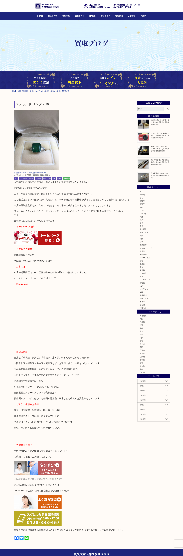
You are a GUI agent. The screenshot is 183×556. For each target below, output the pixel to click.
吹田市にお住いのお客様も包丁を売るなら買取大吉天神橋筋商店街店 (160, 162)
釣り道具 (143, 273)
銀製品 (142, 204)
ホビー (142, 302)
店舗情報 (131, 16)
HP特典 (92, 16)
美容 (141, 292)
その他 (143, 16)
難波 (141, 325)
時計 (141, 217)
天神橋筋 (67, 178)
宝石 (54, 178)
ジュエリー (47, 178)
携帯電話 (143, 295)
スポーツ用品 (145, 258)
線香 (141, 267)
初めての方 (52, 16)
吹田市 (142, 372)
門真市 (142, 350)
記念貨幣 (143, 229)
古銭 (141, 236)
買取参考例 (79, 16)
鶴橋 (141, 363)
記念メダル (144, 232)
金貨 (141, 226)
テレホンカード (146, 248)
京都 (141, 369)
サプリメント (145, 289)
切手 (141, 242)
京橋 (141, 328)
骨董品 (142, 251)
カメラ (142, 220)
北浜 (141, 338)
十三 (141, 331)
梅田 (141, 347)
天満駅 (142, 322)
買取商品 (66, 16)
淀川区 (142, 344)
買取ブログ (105, 16)
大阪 (141, 319)
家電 (141, 261)
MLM (141, 286)
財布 (141, 207)
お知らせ (143, 308)
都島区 (142, 335)
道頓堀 (142, 360)
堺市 (141, 341)
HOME (40, 16)
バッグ (142, 210)
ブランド (143, 214)
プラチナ (38, 178)
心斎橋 (142, 357)
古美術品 (143, 254)
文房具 (142, 270)
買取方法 (119, 16)
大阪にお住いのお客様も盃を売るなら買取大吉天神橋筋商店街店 (160, 122)
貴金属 (31, 178)
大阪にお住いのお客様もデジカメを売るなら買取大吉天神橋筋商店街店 (160, 135)
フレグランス (145, 280)
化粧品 (142, 283)
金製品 (142, 201)
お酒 (141, 239)
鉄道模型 (143, 245)
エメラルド (23, 178)
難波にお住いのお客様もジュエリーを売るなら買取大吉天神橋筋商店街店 (160, 149)
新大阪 (142, 366)
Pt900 (59, 178)
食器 (141, 223)
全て (16, 178)
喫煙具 (142, 264)
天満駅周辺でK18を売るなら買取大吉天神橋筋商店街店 (160, 175)
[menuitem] (40, 16)
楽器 (141, 276)
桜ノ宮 (142, 354)
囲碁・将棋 (144, 299)
